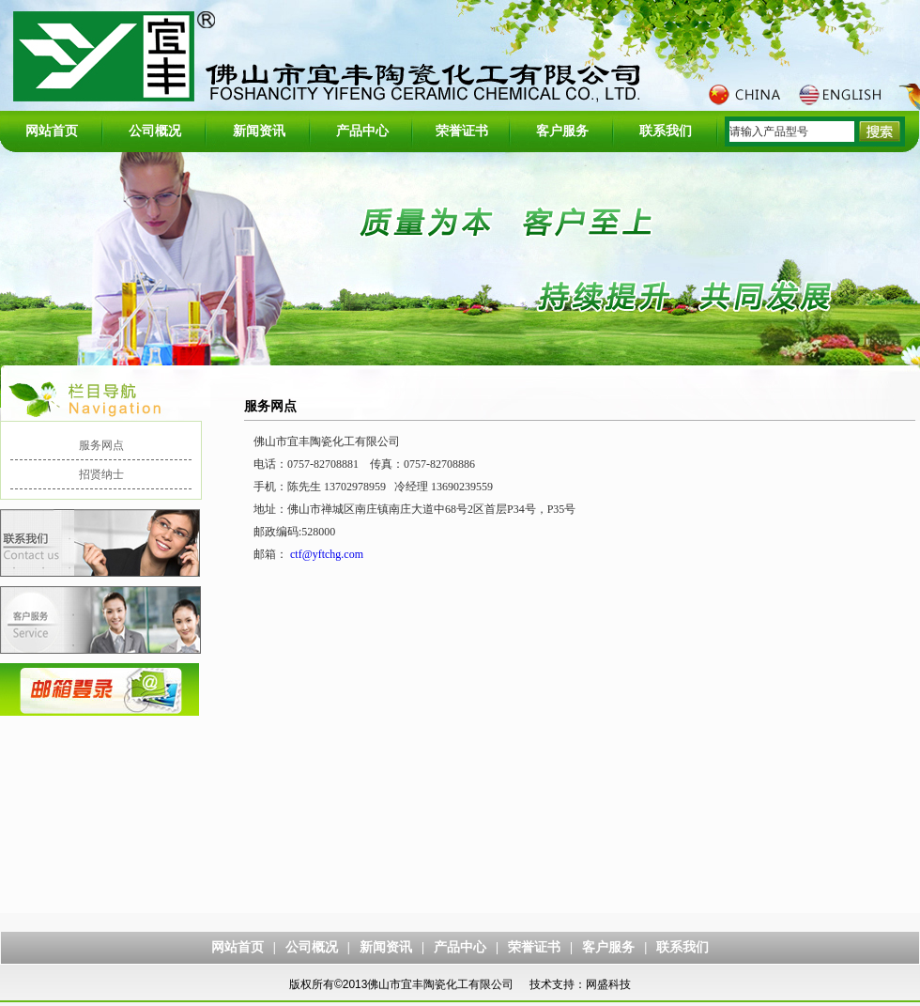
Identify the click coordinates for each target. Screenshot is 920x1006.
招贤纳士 (101, 474)
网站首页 (51, 131)
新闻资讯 (259, 131)
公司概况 (155, 131)
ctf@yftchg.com (326, 554)
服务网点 (101, 445)
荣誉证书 (462, 131)
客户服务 (562, 131)
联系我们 (665, 131)
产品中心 (362, 131)
